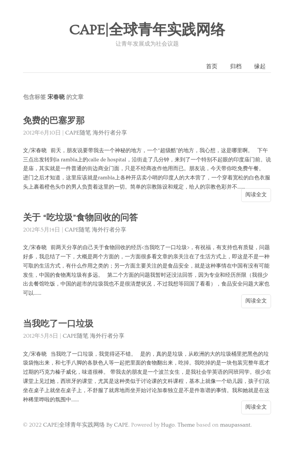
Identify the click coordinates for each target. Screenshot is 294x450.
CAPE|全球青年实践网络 (147, 30)
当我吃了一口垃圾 (58, 324)
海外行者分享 (110, 133)
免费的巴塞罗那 (54, 121)
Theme (185, 425)
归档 (236, 66)
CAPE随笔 (78, 133)
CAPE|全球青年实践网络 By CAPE (85, 425)
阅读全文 (256, 195)
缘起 (260, 66)
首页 (211, 66)
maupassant (235, 425)
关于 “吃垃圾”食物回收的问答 (80, 218)
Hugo (168, 425)
